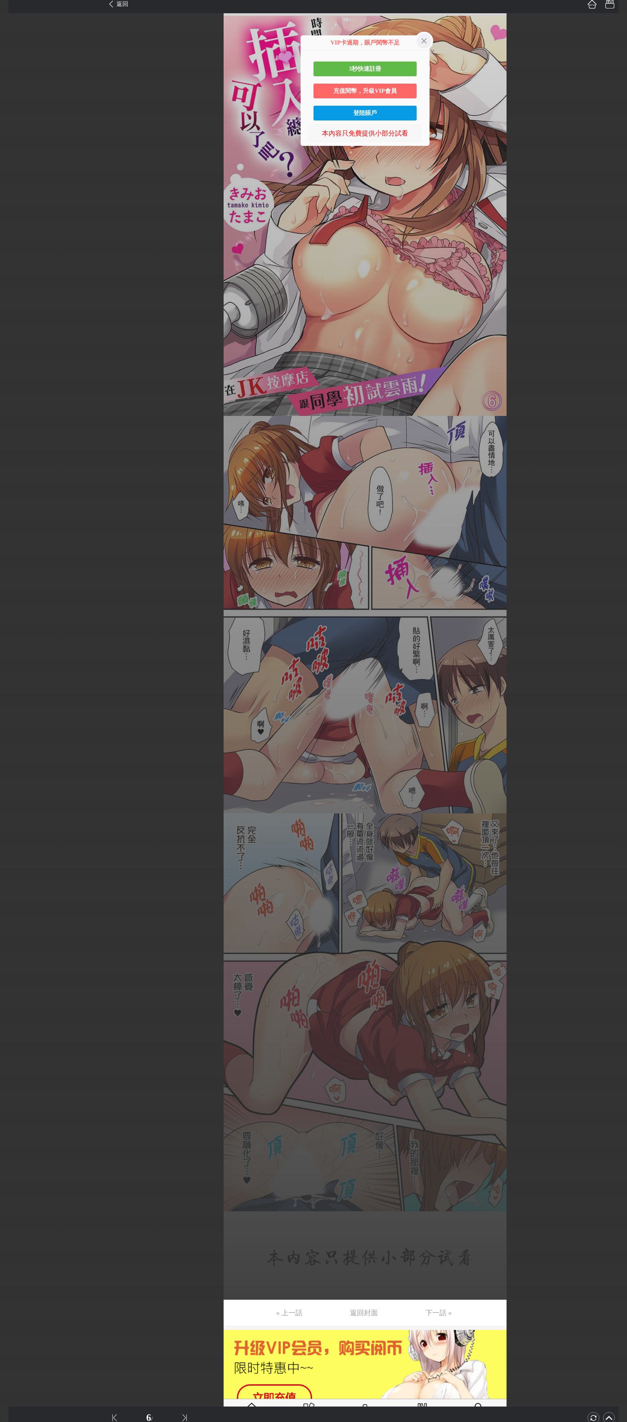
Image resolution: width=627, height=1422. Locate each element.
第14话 (17, 233)
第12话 (17, 199)
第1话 (15, 8)
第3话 (15, 43)
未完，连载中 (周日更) (40, 285)
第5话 (15, 77)
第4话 (15, 60)
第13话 (17, 216)
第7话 (15, 112)
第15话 (17, 251)
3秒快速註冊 (365, 69)
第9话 (15, 147)
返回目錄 (24, 310)
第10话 (17, 164)
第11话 (17, 181)
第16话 (17, 268)
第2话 (15, 25)
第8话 (15, 129)
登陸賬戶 (365, 113)
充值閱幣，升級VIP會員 (365, 91)
